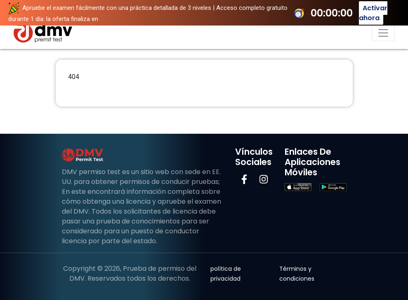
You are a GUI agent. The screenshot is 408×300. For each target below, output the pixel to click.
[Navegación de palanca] (383, 33)
